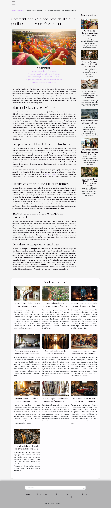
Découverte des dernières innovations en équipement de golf (89, 34)
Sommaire (44, 67)
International (41, 494)
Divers (20, 11)
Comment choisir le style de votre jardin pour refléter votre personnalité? (55, 306)
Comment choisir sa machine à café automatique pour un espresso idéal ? (26, 401)
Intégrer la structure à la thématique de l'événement (44, 80)
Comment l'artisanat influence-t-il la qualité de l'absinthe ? (89, 64)
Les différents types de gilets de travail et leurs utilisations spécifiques (27, 449)
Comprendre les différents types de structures (44, 74)
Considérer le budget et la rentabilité (43, 82)
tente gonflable (51, 174)
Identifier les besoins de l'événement (43, 71)
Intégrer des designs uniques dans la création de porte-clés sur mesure (89, 94)
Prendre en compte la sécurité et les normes (43, 77)
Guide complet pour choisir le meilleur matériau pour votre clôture (55, 401)
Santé (55, 494)
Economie (27, 494)
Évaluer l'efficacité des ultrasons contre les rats (89, 123)
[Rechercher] (55, 488)
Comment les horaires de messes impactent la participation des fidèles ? (55, 354)
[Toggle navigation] (13, 3)
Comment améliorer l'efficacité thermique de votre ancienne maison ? (89, 182)
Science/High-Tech (69, 495)
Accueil (13, 11)
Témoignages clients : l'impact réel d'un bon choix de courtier (89, 152)
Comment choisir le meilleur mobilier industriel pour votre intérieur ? (27, 354)
